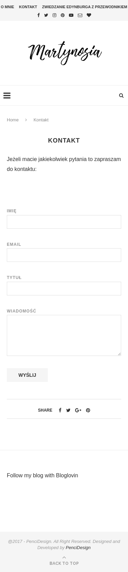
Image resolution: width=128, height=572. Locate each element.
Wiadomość (64, 315)
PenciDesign (78, 547)
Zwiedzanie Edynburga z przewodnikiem (84, 7)
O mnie (7, 7)
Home (13, 119)
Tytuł (64, 283)
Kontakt (28, 7)
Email (64, 250)
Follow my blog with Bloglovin (42, 475)
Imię (64, 216)
